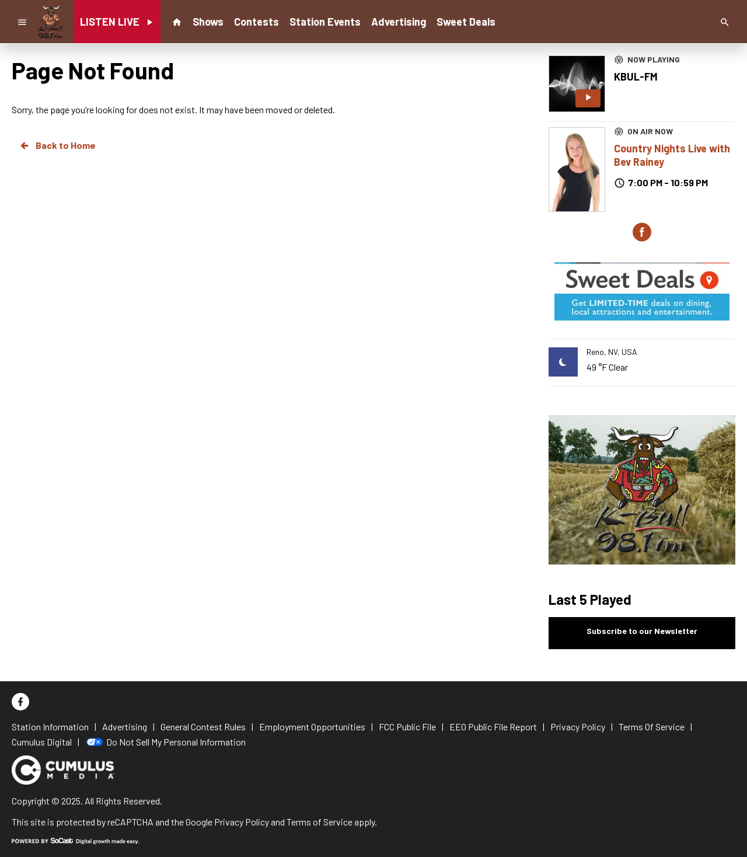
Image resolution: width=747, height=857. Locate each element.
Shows (208, 21)
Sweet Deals (466, 21)
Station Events (325, 21)
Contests (256, 21)
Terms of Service (319, 821)
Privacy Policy (241, 821)
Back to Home (57, 145)
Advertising (398, 21)
